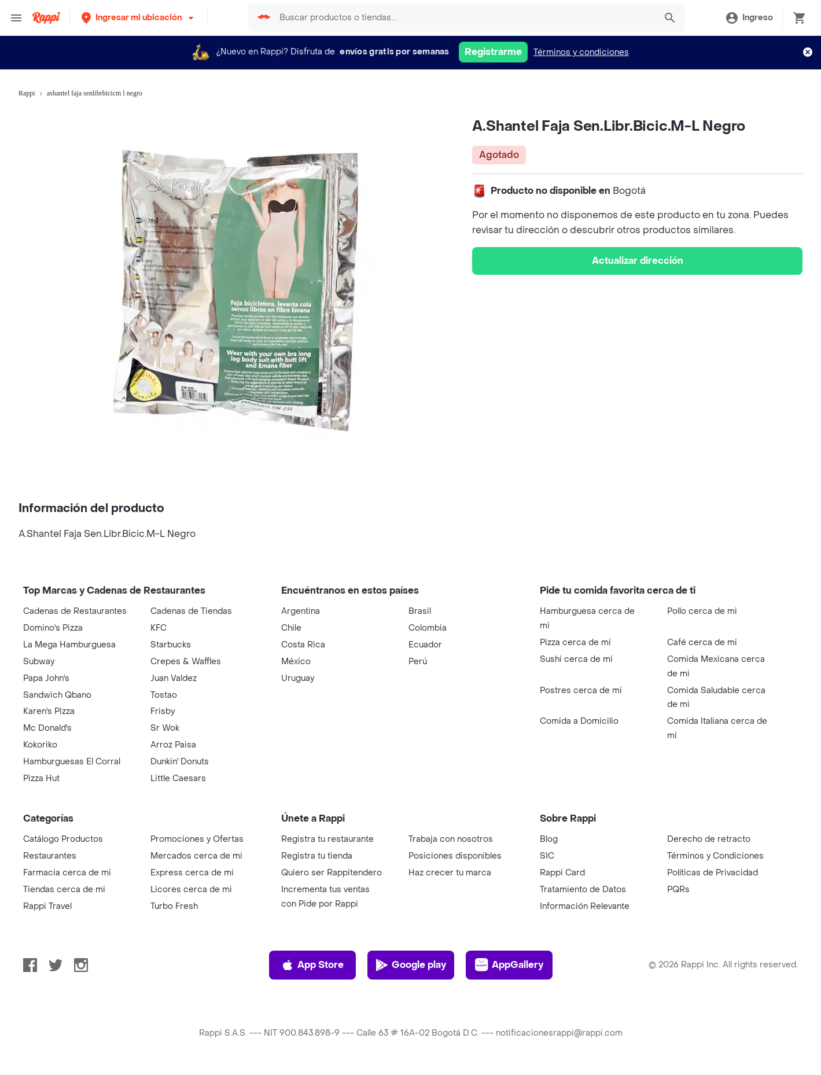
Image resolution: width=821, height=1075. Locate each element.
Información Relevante (584, 906)
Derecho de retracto (708, 839)
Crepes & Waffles (185, 661)
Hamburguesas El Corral (71, 761)
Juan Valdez (173, 678)
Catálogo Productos (63, 839)
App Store (312, 965)
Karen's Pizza (49, 711)
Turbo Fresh (174, 906)
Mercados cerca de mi (196, 856)
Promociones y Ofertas (197, 839)
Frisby (162, 711)
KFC (158, 628)
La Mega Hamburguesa (69, 644)
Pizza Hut (41, 778)
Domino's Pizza (53, 628)
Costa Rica (303, 644)
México (296, 661)
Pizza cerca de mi (575, 642)
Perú (417, 661)
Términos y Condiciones (715, 856)
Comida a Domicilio (579, 721)
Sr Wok (164, 728)
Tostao (163, 695)
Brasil (419, 611)
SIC (547, 856)
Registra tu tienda (316, 856)
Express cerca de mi (192, 872)
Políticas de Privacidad (712, 872)
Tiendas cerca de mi (64, 889)
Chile (291, 628)
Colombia (427, 628)
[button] (138, 18)
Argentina (300, 611)
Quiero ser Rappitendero (331, 872)
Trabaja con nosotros (450, 839)
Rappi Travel (47, 906)
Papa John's (46, 678)
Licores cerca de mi (191, 889)
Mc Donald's (47, 728)
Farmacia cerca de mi (67, 872)
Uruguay (297, 678)
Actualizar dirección (637, 261)
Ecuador (425, 644)
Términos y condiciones (581, 52)
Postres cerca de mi (581, 690)
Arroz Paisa (173, 744)
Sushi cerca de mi (576, 659)
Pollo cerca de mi (702, 611)
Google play (410, 965)
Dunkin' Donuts (179, 761)
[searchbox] (464, 18)
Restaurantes (49, 856)
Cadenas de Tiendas (191, 611)
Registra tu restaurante (327, 839)
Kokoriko (40, 744)
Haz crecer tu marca (449, 872)
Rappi (27, 93)
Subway (38, 661)
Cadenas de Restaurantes (75, 611)
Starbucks (170, 644)
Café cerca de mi (702, 642)
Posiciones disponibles (455, 856)
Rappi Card (562, 872)
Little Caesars (178, 778)
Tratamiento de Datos (583, 889)
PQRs (678, 889)
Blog (549, 839)
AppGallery (509, 965)
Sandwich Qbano (57, 695)
